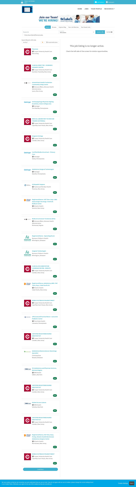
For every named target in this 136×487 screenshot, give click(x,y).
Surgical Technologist (39, 251)
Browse (54, 27)
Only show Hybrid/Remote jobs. (33, 35)
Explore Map (62, 27)
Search (48, 27)
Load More (40, 469)
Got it (131, 483)
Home (80, 9)
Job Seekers (99, 2)
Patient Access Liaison (39, 402)
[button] (109, 32)
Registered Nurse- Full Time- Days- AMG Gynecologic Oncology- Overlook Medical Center (44, 201)
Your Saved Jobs (85, 27)
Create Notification (52, 42)
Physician (35, 49)
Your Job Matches (73, 27)
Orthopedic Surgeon (38, 184)
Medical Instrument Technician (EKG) (43, 219)
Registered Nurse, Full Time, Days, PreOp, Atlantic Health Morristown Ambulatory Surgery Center (43, 437)
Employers (110, 2)
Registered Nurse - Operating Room (43, 236)
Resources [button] (109, 9)
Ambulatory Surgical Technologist (43, 169)
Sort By (25, 42)
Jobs (86, 9)
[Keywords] (40, 32)
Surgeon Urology (37, 136)
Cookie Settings (123, 483)
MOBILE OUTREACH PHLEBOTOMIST (43, 300)
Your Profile (96, 9)
